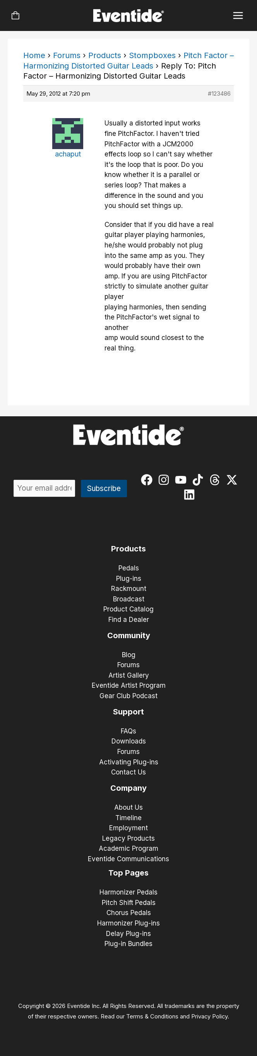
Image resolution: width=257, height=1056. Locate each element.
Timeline (128, 818)
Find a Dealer (128, 619)
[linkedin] (191, 494)
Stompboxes (152, 55)
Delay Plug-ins (128, 934)
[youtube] (182, 480)
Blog (128, 655)
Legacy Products (128, 838)
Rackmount (128, 588)
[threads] (216, 480)
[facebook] (148, 480)
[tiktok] (199, 480)
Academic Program (128, 848)
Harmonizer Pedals (128, 892)
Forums (67, 55)
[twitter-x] (233, 480)
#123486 (219, 93)
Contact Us (128, 772)
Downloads (128, 741)
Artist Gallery (128, 675)
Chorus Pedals (128, 913)
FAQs (128, 731)
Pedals (128, 568)
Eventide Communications (128, 859)
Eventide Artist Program (129, 685)
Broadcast (128, 599)
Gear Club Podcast (128, 696)
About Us (128, 807)
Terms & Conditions (152, 1016)
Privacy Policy (209, 1016)
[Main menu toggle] (238, 15)
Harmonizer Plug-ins (128, 923)
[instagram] (165, 480)
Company (128, 788)
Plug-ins (128, 578)
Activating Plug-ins (128, 762)
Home (34, 55)
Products (104, 55)
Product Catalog (128, 609)
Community (128, 635)
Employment (128, 828)
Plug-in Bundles (128, 944)
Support (128, 711)
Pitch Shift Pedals (129, 903)
